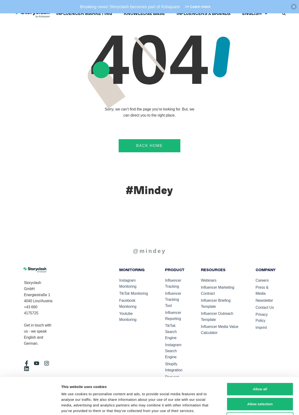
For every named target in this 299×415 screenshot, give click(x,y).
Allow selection (260, 369)
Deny (260, 384)
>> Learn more (197, 7)
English (255, 13)
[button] (284, 13)
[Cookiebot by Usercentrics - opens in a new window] (30, 405)
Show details (245, 406)
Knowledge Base (144, 13)
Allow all (260, 354)
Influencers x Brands (204, 13)
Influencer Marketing (84, 13)
